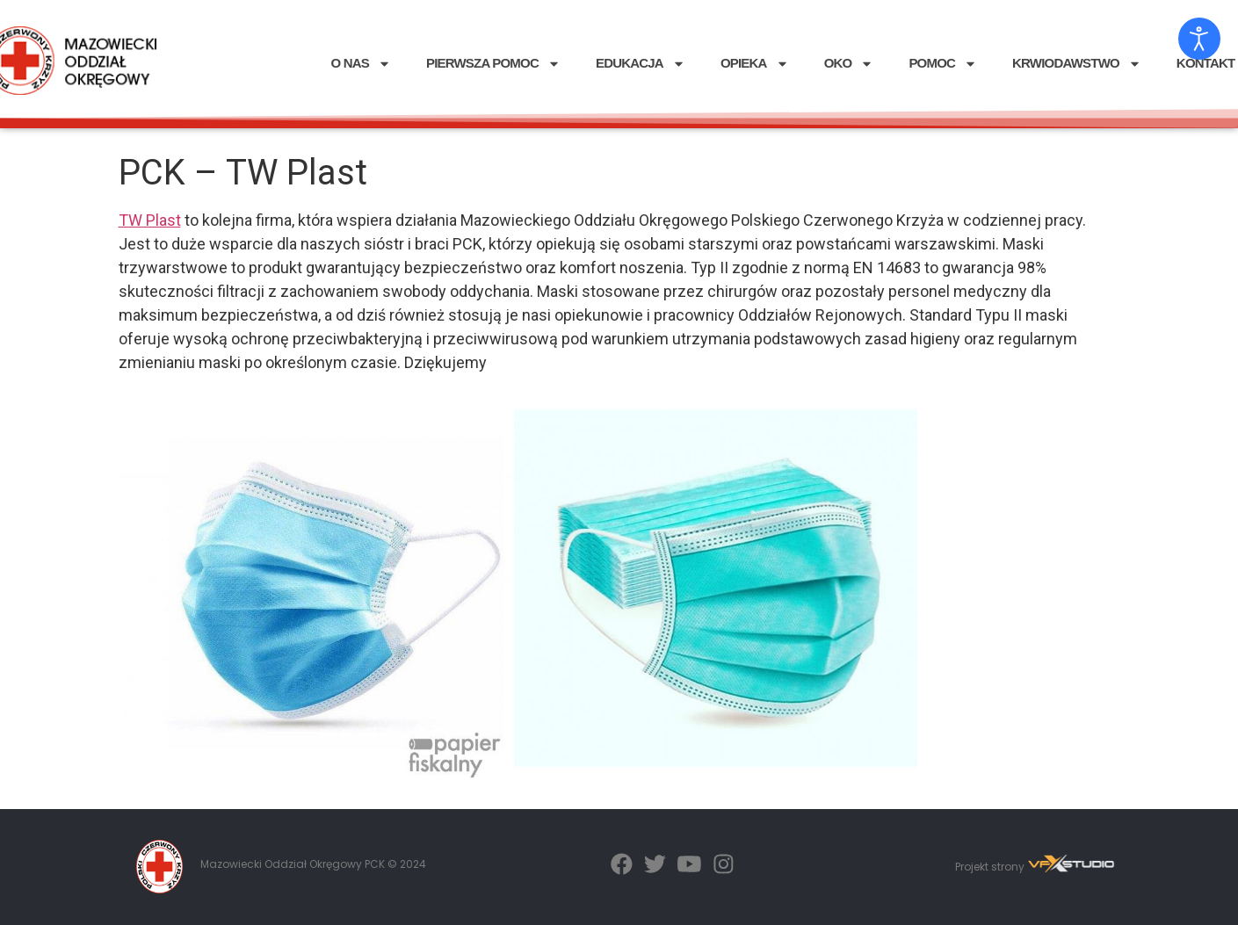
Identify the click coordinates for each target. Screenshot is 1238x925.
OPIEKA (754, 63)
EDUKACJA (640, 63)
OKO (849, 63)
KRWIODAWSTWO (1076, 63)
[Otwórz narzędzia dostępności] (1199, 39)
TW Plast (150, 220)
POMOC (943, 63)
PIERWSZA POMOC (493, 63)
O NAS (360, 63)
